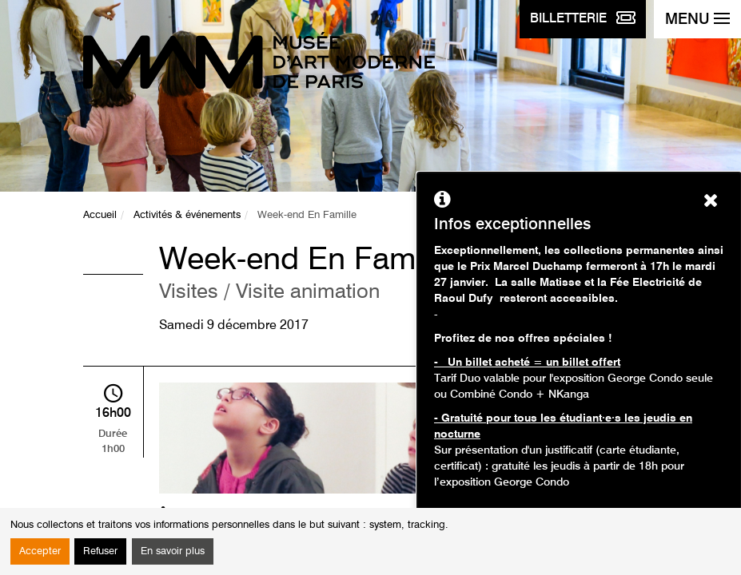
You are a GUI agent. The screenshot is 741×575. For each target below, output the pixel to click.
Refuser (100, 551)
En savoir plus (173, 551)
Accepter (40, 551)
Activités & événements (187, 215)
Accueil (100, 215)
